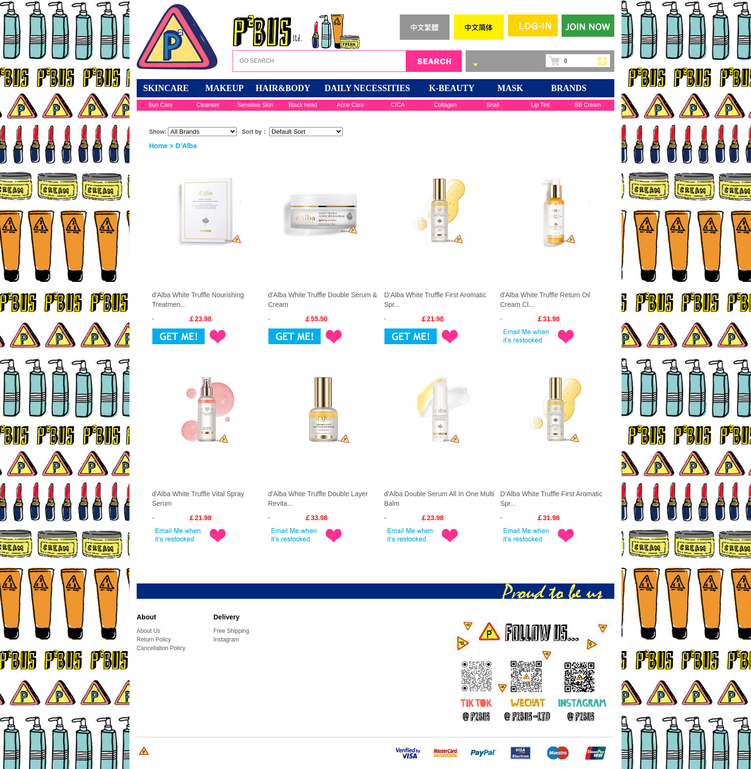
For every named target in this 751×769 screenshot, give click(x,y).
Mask (510, 88)
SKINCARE (165, 88)
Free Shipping (231, 631)
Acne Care (350, 105)
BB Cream (588, 105)
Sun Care (160, 105)
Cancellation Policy (161, 648)
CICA (398, 105)
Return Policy (154, 639)
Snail (492, 105)
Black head (303, 105)
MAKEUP (224, 88)
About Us (148, 631)
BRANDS (569, 88)
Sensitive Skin (255, 105)
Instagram (226, 639)
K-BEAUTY (451, 88)
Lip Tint (540, 105)
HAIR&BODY (283, 88)
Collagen (445, 105)
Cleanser (207, 105)
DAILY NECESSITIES (367, 88)
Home (158, 146)
